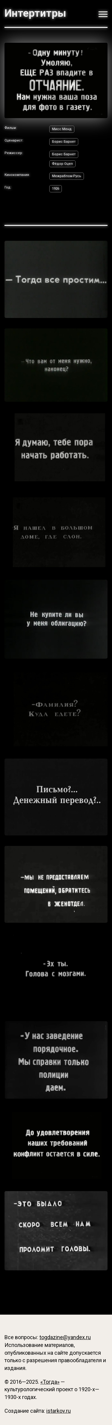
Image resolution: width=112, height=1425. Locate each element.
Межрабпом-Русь (66, 176)
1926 (55, 189)
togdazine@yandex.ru (65, 1337)
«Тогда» (49, 1382)
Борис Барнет (64, 142)
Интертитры (35, 13)
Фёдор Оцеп (62, 164)
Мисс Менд (62, 129)
